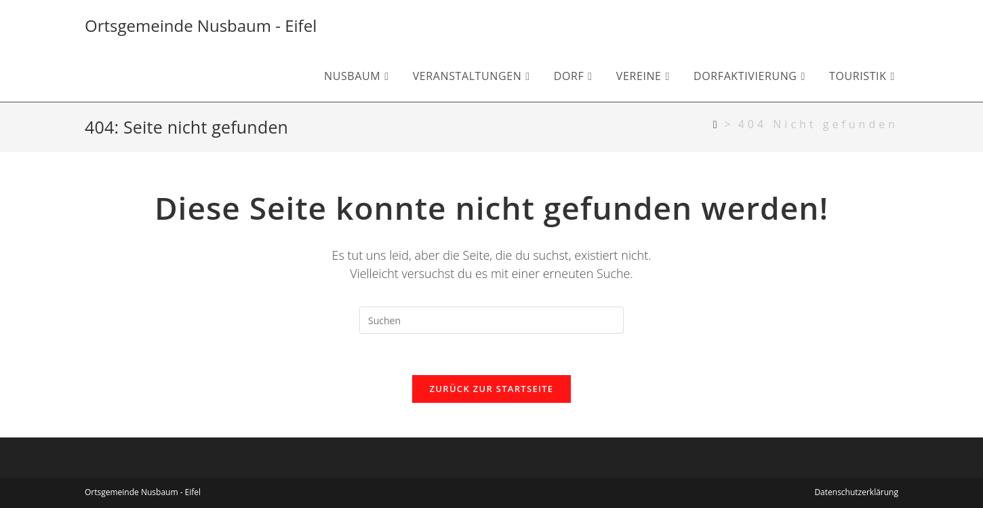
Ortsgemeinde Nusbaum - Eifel (201, 25)
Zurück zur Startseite (492, 389)
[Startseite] (717, 124)
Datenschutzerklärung (856, 492)
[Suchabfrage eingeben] (491, 320)
